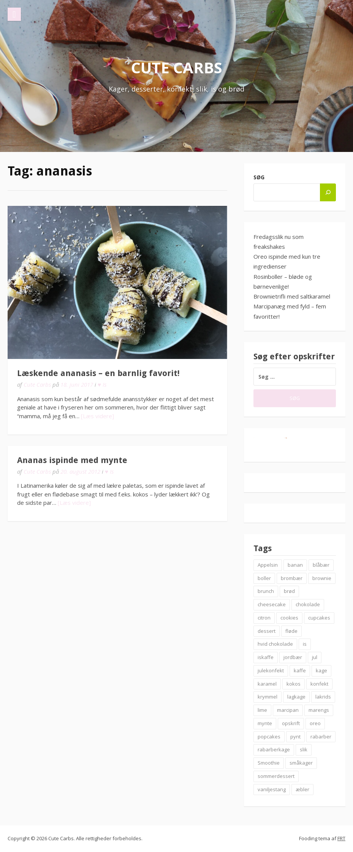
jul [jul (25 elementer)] (314, 657)
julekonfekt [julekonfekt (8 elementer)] (271, 670)
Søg (258, 177)
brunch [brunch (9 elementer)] (266, 591)
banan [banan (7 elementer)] (295, 564)
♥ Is (102, 384)
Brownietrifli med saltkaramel (291, 296)
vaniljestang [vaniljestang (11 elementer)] (272, 789)
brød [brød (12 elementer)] (289, 591)
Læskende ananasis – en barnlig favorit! (98, 373)
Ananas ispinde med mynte (72, 460)
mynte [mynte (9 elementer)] (265, 723)
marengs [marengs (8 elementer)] (319, 710)
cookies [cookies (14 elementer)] (289, 617)
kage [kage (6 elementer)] (321, 670)
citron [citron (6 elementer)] (264, 617)
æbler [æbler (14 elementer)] (302, 789)
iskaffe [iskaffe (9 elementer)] (266, 657)
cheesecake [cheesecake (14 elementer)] (272, 604)
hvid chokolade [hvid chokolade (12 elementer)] (275, 643)
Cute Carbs (176, 67)
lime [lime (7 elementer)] (262, 710)
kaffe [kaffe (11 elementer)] (300, 670)
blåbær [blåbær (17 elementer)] (321, 564)
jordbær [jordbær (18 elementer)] (292, 657)
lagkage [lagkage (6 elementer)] (296, 696)
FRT (341, 838)
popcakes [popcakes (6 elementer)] (269, 736)
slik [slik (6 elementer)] (303, 749)
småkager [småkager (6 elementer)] (301, 762)
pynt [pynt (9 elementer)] (295, 736)
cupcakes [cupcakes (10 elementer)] (319, 617)
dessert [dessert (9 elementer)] (266, 631)
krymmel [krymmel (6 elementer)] (267, 696)
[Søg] (328, 192)
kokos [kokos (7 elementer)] (294, 683)
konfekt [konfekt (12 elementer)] (319, 683)
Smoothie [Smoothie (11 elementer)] (269, 762)
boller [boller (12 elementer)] (264, 578)
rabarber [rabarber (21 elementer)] (320, 736)
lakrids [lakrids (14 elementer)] (323, 696)
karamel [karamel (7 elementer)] (267, 683)
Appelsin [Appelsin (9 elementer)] (268, 564)
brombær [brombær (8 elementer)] (291, 578)
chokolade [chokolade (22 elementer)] (308, 604)
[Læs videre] (97, 416)
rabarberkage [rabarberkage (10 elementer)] (274, 749)
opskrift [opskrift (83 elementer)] (291, 723)
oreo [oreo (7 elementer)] (315, 723)
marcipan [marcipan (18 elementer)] (288, 710)
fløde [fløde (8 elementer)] (291, 631)
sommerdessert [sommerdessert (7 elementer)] (276, 776)
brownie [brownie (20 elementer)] (321, 578)
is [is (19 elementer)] (305, 643)
